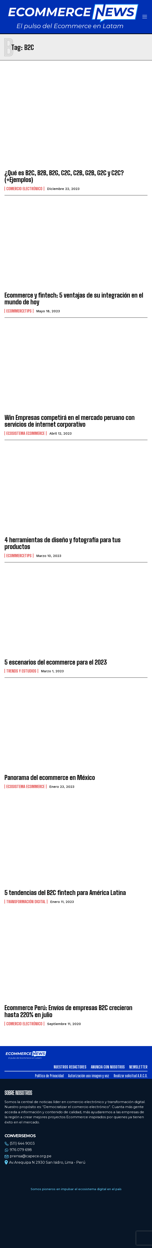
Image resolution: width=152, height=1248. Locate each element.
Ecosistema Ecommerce (25, 433)
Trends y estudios (21, 671)
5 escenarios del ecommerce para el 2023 (56, 662)
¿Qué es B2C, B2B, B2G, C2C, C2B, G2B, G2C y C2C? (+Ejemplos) (64, 176)
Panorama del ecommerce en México (50, 777)
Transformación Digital (26, 902)
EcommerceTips (19, 311)
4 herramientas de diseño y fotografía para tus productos (63, 543)
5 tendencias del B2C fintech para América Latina (65, 892)
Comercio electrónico (24, 189)
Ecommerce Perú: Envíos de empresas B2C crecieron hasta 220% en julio (68, 1011)
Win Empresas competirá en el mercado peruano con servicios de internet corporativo (70, 421)
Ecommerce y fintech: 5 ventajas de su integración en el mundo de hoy (74, 298)
